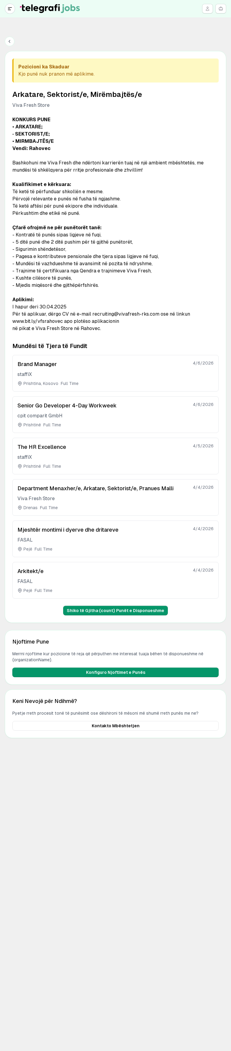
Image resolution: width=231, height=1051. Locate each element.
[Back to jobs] (9, 41)
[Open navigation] (10, 9)
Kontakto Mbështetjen (116, 725)
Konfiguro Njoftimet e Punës (115, 672)
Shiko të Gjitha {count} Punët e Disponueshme (115, 610)
